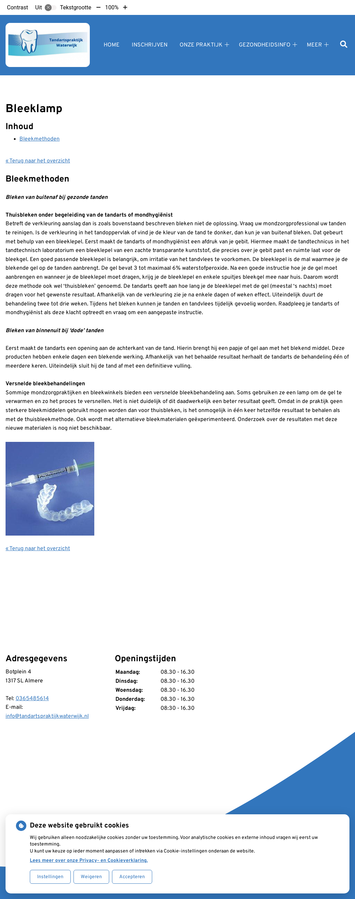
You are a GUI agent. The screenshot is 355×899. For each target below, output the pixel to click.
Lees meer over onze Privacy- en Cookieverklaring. (89, 861)
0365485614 (32, 698)
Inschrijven (149, 45)
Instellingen (50, 877)
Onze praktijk (201, 45)
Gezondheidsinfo (265, 45)
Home (112, 45)
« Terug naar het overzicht (38, 161)
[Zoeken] (343, 45)
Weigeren (91, 877)
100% (112, 7)
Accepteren (132, 877)
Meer (314, 45)
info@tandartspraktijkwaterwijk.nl (47, 716)
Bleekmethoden (39, 139)
